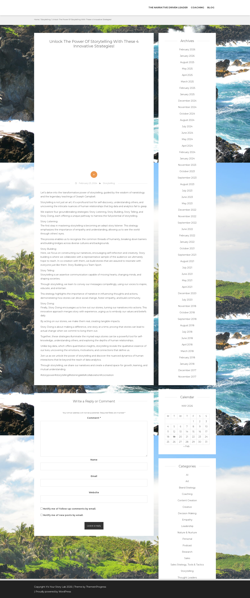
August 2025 (187, 62)
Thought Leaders (187, 577)
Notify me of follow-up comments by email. (69, 508)
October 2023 (187, 171)
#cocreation (107, 375)
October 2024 (187, 113)
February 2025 (187, 88)
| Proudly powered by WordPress (52, 591)
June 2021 (187, 274)
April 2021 (187, 287)
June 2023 (187, 197)
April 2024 (187, 145)
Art (187, 481)
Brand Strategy (187, 487)
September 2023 (187, 177)
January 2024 (187, 158)
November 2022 (187, 216)
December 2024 (187, 100)
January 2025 (187, 94)
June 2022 (187, 229)
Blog (210, 7)
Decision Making (187, 513)
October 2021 (187, 248)
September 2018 (187, 319)
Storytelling (46, 19)
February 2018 (187, 357)
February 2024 (187, 152)
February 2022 (187, 235)
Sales (187, 558)
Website (94, 492)
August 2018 (187, 325)
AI (187, 474)
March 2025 (187, 81)
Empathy (187, 519)
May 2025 (187, 68)
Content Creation (187, 500)
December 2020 (187, 293)
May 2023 (187, 203)
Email (94, 476)
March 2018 (187, 351)
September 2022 (187, 222)
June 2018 (187, 338)
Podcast (187, 545)
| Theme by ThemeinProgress (89, 586)
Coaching (197, 7)
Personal (187, 538)
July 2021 (187, 267)
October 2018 (187, 312)
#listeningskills (77, 375)
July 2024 (187, 126)
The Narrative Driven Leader (168, 7)
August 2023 (187, 184)
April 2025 (187, 75)
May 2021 (187, 280)
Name (93, 459)
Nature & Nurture (187, 532)
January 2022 (187, 241)
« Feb (187, 446)
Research (187, 551)
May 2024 (187, 139)
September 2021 (187, 254)
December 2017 (187, 370)
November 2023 (187, 165)
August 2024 (187, 120)
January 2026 (187, 55)
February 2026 (187, 49)
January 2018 (187, 363)
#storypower (47, 375)
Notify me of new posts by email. (63, 515)
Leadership (187, 526)
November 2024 (187, 107)
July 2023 (187, 190)
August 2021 (187, 261)
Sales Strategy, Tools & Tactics (187, 564)
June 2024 (187, 132)
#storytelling (62, 375)
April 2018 (187, 344)
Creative (187, 507)
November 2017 (187, 376)
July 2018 (187, 331)
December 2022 (187, 209)
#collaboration (92, 375)
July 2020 (187, 299)
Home (36, 19)
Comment (94, 417)
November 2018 (187, 306)
